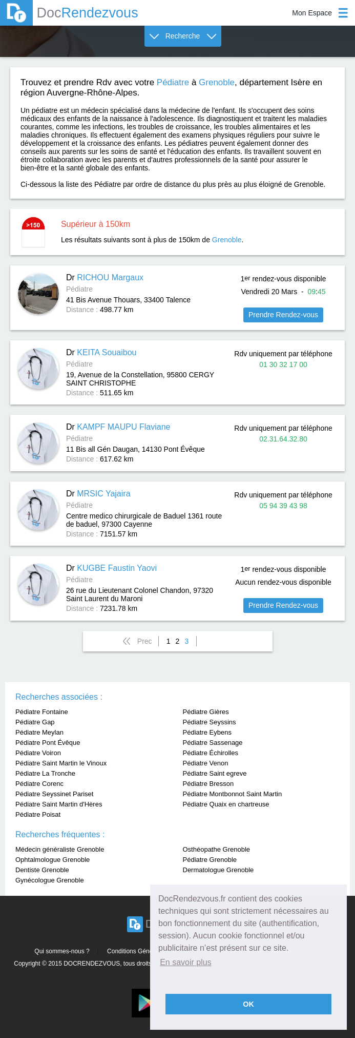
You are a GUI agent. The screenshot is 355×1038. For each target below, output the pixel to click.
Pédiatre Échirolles (210, 753)
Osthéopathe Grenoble (216, 849)
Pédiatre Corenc (39, 783)
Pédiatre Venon (205, 763)
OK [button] (248, 1004)
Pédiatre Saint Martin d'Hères (58, 804)
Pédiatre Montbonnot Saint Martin (232, 794)
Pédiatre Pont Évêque (47, 742)
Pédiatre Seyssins (209, 722)
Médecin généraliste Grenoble (59, 849)
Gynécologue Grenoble (49, 880)
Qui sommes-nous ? (61, 951)
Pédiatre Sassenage (213, 742)
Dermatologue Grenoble (218, 870)
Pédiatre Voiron (38, 753)
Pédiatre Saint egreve (215, 773)
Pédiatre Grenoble (210, 859)
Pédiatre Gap (35, 722)
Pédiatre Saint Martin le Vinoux (61, 763)
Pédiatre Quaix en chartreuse (226, 804)
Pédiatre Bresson (208, 783)
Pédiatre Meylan (39, 732)
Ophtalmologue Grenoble (52, 859)
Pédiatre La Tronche (45, 773)
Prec (144, 641)
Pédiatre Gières (206, 712)
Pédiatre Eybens (207, 732)
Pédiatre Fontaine (41, 712)
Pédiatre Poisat (37, 814)
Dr (104, 277)
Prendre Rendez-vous (283, 315)
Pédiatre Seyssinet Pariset (54, 794)
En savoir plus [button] (186, 962)
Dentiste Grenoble (42, 870)
